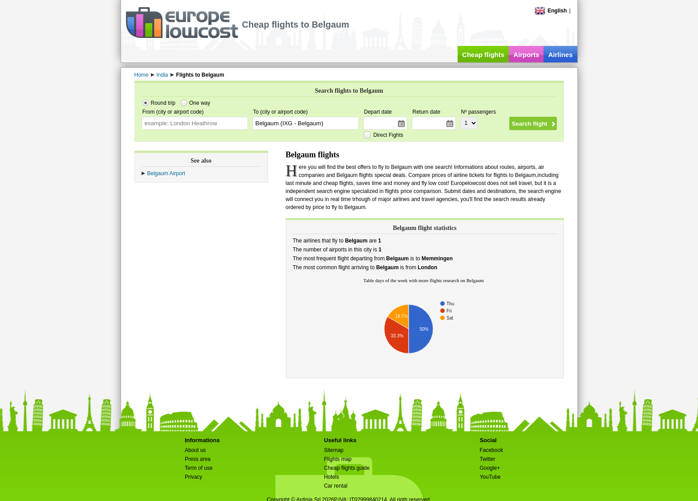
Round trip (163, 103)
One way (199, 103)
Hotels (331, 477)
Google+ (489, 468)
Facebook (491, 450)
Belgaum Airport (166, 173)
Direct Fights (388, 135)
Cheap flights (483, 54)
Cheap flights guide (347, 468)
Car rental (336, 486)
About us (195, 450)
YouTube (489, 477)
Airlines (560, 54)
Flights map (338, 459)
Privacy (193, 477)
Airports (526, 54)
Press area (198, 459)
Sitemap (334, 450)
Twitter (487, 459)
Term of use (199, 468)
